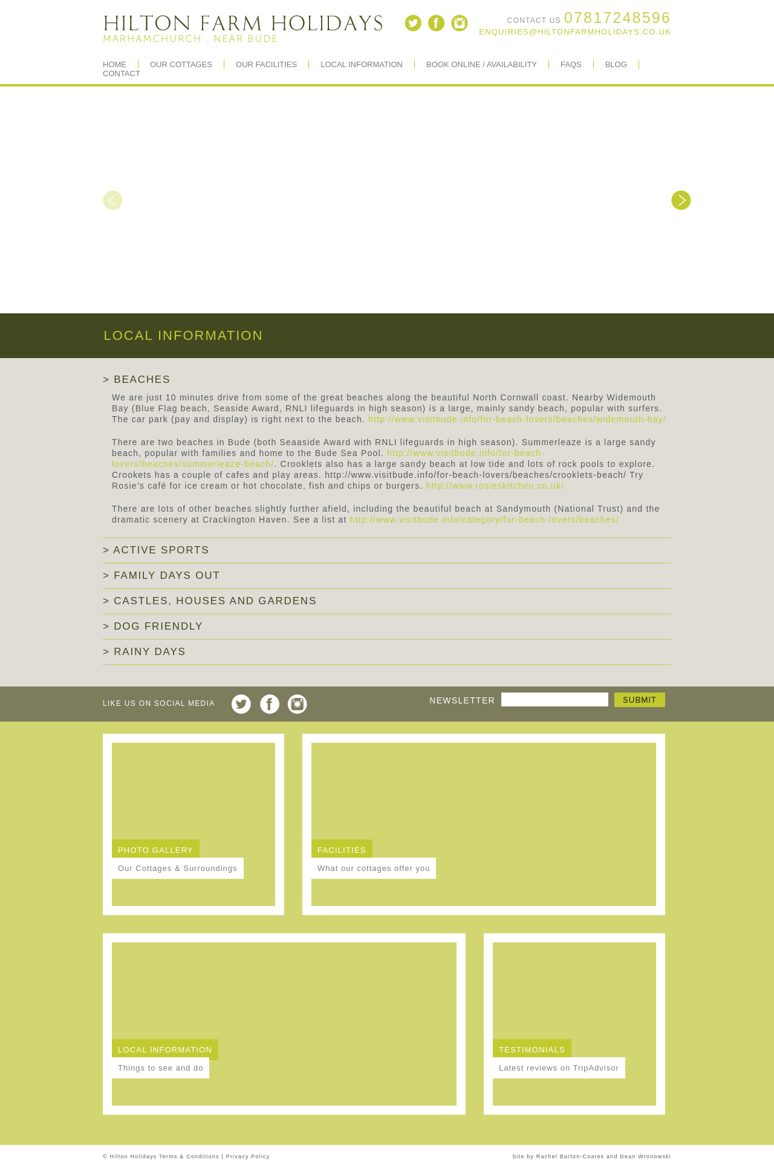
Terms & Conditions (189, 1156)
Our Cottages (181, 64)
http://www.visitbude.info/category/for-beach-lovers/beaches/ (485, 519)
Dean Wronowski (645, 1156)
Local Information (361, 64)
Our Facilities (266, 64)
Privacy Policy (248, 1156)
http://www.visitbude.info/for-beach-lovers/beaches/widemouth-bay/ (517, 419)
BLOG (616, 64)
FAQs (571, 64)
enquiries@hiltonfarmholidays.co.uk (575, 31)
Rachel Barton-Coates (570, 1156)
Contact (121, 73)
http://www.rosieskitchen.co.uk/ (495, 486)
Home (114, 64)
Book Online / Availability (481, 64)
